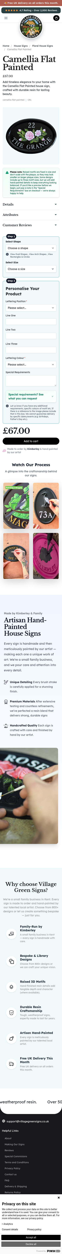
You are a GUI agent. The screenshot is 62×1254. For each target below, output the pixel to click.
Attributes (10, 215)
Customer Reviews (17, 225)
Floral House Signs (42, 45)
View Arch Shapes (38, 254)
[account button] (48, 18)
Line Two (10, 329)
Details (8, 204)
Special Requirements (18, 372)
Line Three (11, 343)
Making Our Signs (14, 1144)
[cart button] (56, 18)
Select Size (12, 262)
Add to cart (31, 441)
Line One (11, 315)
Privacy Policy (12, 1168)
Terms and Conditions (17, 1162)
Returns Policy (13, 1192)
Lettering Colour (15, 358)
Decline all (31, 1244)
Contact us (11, 1174)
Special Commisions (16, 1156)
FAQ (7, 1180)
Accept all (31, 1237)
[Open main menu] (6, 18)
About (8, 1138)
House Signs (21, 45)
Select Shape (13, 241)
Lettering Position (15, 301)
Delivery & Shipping (16, 1186)
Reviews (9, 1150)
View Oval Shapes (19, 254)
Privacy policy (34, 1229)
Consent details (10, 1229)
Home (6, 45)
